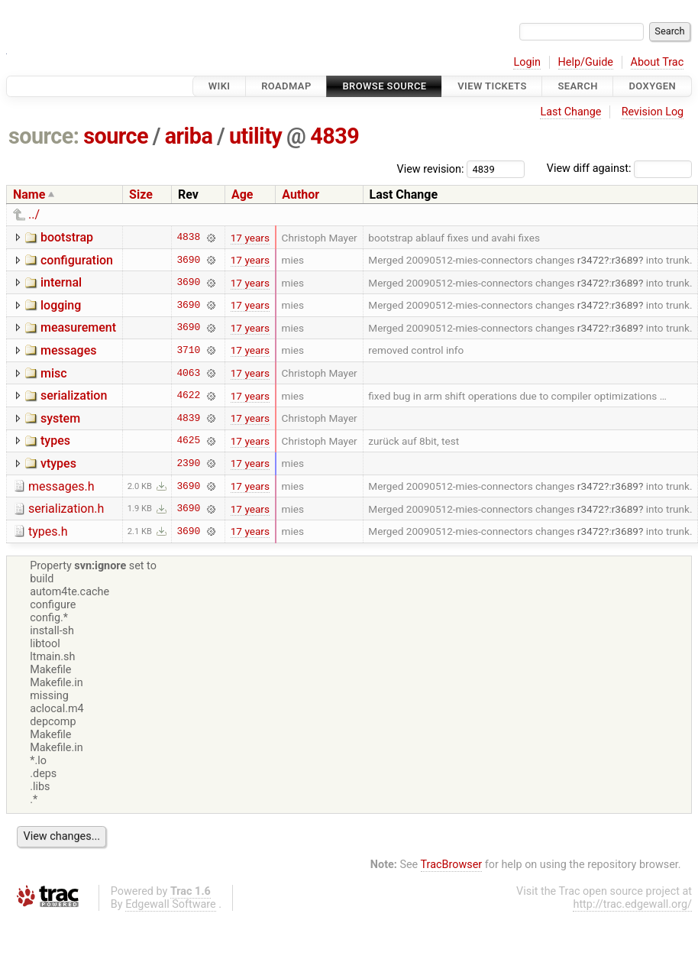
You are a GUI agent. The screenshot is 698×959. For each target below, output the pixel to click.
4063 (188, 373)
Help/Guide (585, 62)
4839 (334, 136)
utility (255, 136)
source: (43, 136)
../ (34, 214)
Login (527, 62)
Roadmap (286, 86)
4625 (188, 441)
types (55, 440)
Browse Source (384, 86)
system (60, 418)
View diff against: (619, 168)
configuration (76, 260)
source (115, 136)
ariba (189, 136)
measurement (78, 327)
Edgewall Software (170, 904)
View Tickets (491, 86)
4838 (188, 238)
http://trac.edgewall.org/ (632, 904)
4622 (188, 396)
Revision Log (653, 111)
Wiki (219, 86)
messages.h (61, 486)
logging (60, 305)
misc (53, 373)
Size (141, 194)
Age (242, 194)
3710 (188, 350)
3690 (188, 260)
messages (68, 350)
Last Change (570, 111)
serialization (73, 395)
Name (29, 194)
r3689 (625, 260)
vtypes (58, 463)
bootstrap (66, 237)
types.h (48, 531)
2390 (188, 463)
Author (300, 194)
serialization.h (66, 508)
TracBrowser (452, 864)
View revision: (430, 168)
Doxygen (652, 86)
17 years (250, 238)
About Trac (657, 62)
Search (577, 86)
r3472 (590, 260)
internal (61, 282)
